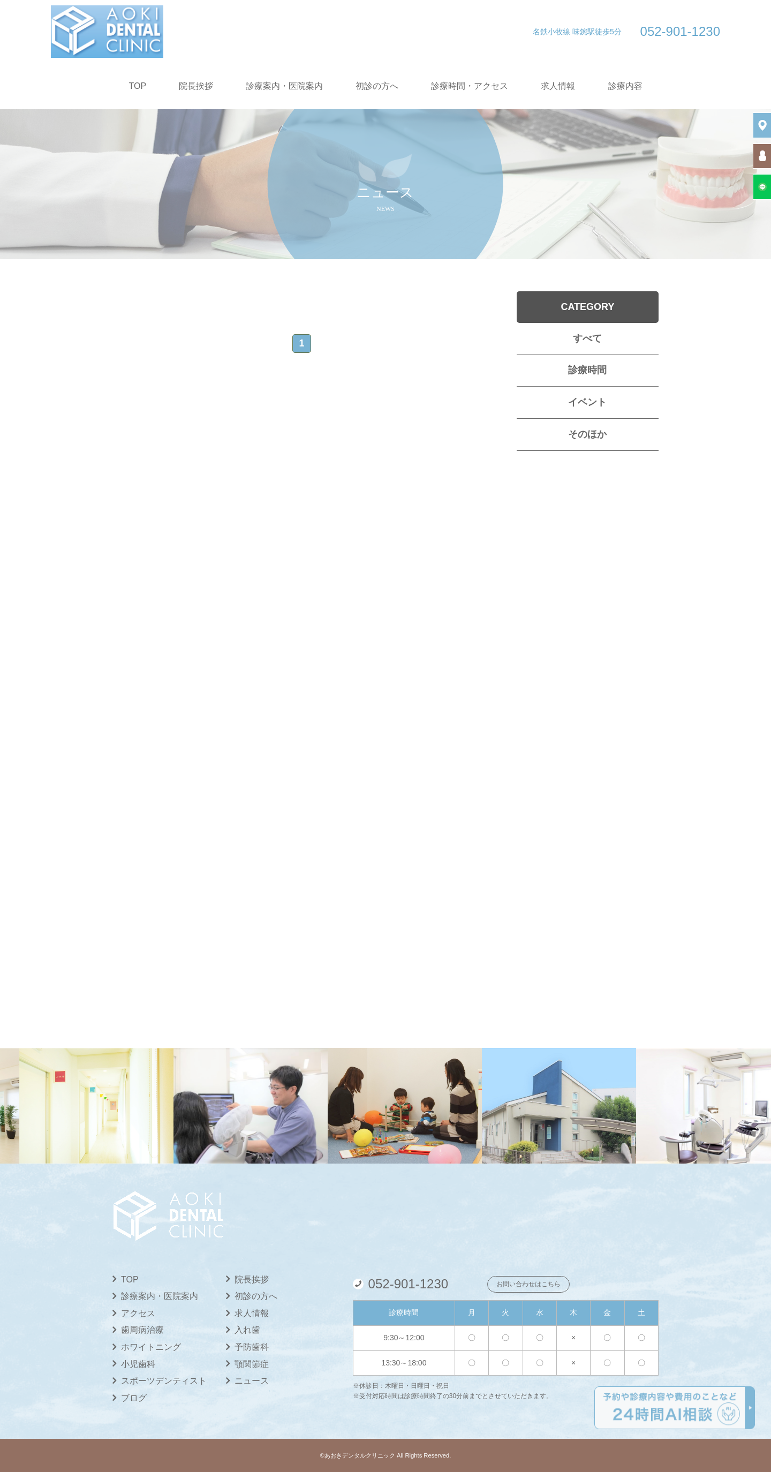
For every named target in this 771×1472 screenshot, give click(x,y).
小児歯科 (138, 1364)
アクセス (138, 1313)
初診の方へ (377, 85)
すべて (587, 338)
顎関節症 (252, 1364)
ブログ (134, 1397)
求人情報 (558, 85)
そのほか (587, 434)
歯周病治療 (142, 1329)
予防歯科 (252, 1347)
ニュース (252, 1380)
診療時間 (587, 370)
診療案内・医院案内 (284, 85)
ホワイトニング (151, 1347)
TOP (138, 85)
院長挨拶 (196, 85)
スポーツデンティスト (164, 1380)
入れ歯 (247, 1329)
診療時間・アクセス (469, 85)
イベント (587, 402)
